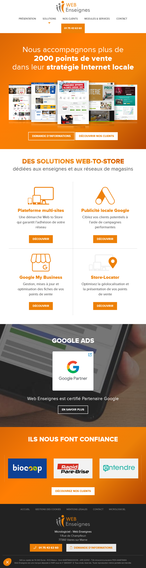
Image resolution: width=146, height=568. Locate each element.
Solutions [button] (49, 18)
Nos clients (70, 18)
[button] (7, 562)
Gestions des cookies (48, 509)
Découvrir (41, 239)
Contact (121, 18)
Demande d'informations (51, 136)
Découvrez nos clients (73, 491)
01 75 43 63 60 (73, 28)
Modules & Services (97, 18)
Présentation (27, 18)
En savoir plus (73, 409)
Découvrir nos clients (96, 136)
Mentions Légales (77, 509)
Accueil (25, 509)
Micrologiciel (117, 509)
